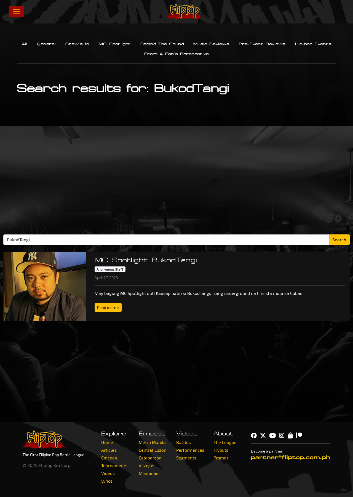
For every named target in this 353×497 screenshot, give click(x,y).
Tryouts (220, 450)
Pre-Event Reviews (262, 44)
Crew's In (77, 44)
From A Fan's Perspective (176, 54)
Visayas (146, 465)
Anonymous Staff (110, 269)
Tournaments (114, 465)
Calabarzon (150, 457)
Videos (108, 473)
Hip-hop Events (313, 44)
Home (107, 442)
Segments (186, 457)
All (24, 44)
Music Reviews (211, 44)
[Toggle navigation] (16, 11)
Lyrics (107, 480)
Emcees (109, 457)
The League (225, 442)
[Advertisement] (176, 182)
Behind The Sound (162, 44)
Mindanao (149, 473)
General (46, 44)
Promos (221, 457)
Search (339, 239)
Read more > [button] (108, 307)
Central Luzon (152, 450)
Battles (183, 442)
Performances (190, 450)
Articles (109, 450)
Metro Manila (152, 442)
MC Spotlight (115, 44)
